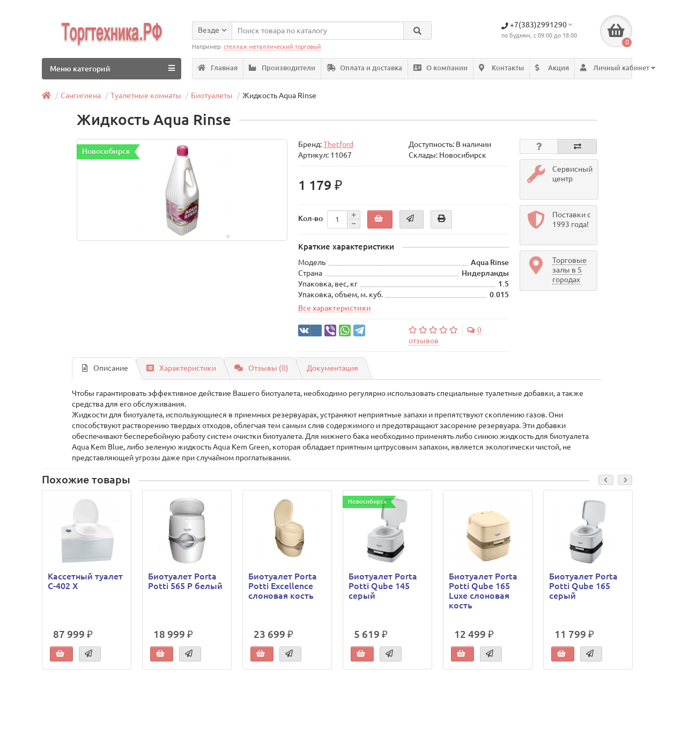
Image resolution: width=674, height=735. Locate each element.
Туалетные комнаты (145, 95)
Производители (282, 68)
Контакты (501, 68)
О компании (440, 68)
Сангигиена (81, 95)
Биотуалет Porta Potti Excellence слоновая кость (282, 585)
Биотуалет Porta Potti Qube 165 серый (583, 585)
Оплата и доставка (364, 68)
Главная (218, 68)
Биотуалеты (212, 95)
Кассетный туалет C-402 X (85, 581)
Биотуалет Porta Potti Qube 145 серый (383, 585)
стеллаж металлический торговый (272, 46)
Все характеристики (334, 308)
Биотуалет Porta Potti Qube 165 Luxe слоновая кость (483, 591)
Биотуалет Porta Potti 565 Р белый (185, 581)
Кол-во (310, 218)
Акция (552, 68)
